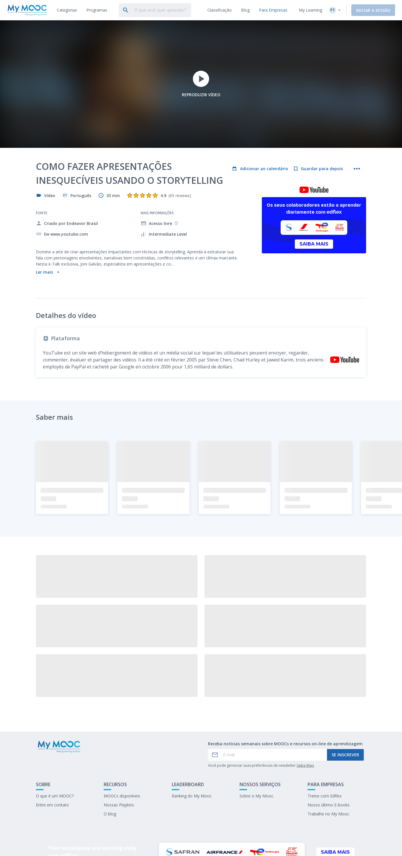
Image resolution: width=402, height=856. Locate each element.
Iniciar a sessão (373, 10)
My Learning (310, 10)
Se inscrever (345, 713)
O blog (110, 772)
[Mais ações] (357, 168)
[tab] (67, 10)
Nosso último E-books (329, 763)
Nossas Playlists (119, 763)
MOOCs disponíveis (122, 754)
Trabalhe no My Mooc (328, 772)
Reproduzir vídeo (201, 84)
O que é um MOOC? (55, 754)
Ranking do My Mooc (192, 754)
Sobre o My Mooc (256, 754)
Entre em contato (52, 763)
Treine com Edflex (324, 754)
